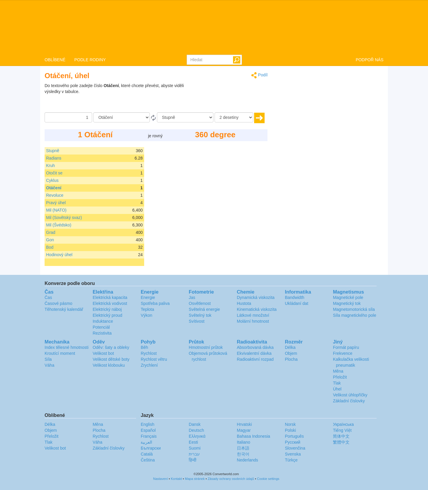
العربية (146, 442)
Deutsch (196, 430)
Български (150, 448)
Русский (292, 442)
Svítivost (196, 321)
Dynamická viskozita (256, 297)
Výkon (146, 315)
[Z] (121, 117)
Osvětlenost (200, 303)
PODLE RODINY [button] (90, 59)
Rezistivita (102, 333)
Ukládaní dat (296, 303)
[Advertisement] (230, 97)
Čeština (148, 460)
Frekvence (342, 353)
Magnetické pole (348, 297)
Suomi (195, 448)
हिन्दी (192, 460)
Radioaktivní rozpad (255, 359)
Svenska (293, 454)
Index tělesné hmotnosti (67, 347)
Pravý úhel (56, 202)
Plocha (291, 359)
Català (146, 454)
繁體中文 (341, 442)
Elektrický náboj (107, 309)
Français (149, 436)
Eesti (193, 442)
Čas (48, 297)
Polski (290, 430)
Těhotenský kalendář (64, 309)
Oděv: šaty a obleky (111, 347)
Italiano (243, 442)
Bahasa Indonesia (253, 436)
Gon (50, 239)
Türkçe (291, 460)
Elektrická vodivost (110, 303)
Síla (48, 359)
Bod (50, 247)
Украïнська (343, 424)
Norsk (290, 424)
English (147, 424)
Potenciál (101, 327)
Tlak (337, 383)
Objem (291, 353)
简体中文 (341, 436)
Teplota (147, 309)
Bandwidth (294, 297)
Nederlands (247, 460)
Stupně (52, 150)
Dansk (195, 424)
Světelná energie (204, 309)
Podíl (259, 75)
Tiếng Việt (342, 430)
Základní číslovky (349, 400)
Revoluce (54, 195)
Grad (50, 232)
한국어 (243, 454)
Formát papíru (346, 347)
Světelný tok (200, 315)
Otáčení (53, 187)
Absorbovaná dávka (255, 347)
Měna (338, 371)
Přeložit (340, 377)
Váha (49, 365)
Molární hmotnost (253, 321)
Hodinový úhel (59, 254)
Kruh (50, 165)
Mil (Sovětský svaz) (64, 217)
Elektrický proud (107, 315)
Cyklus (52, 180)
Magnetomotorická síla (354, 309)
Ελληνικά (197, 436)
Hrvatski (244, 424)
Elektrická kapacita (110, 297)
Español (148, 430)
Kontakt (176, 478)
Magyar (244, 430)
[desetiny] (234, 117)
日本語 (243, 448)
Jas (192, 297)
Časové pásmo (58, 303)
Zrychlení (149, 365)
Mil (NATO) (56, 210)
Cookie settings (268, 478)
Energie (148, 297)
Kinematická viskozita (257, 309)
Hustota (244, 303)
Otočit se (54, 173)
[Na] (185, 117)
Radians (53, 158)
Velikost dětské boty (111, 359)
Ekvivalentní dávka (254, 353)
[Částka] (68, 117)
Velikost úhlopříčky (350, 395)
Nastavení (160, 478)
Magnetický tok (347, 303)
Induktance (103, 321)
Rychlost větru (154, 359)
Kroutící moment (60, 353)
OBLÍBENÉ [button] (55, 59)
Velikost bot (103, 353)
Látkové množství (253, 315)
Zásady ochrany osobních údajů (231, 478)
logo (214, 27)
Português (294, 436)
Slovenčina (295, 448)
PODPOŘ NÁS (369, 59)
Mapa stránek (195, 478)
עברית (194, 454)
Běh (144, 347)
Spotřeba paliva (155, 303)
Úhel (337, 389)
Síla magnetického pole (354, 315)
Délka (290, 347)
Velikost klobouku (109, 365)
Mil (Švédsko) (58, 225)
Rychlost (149, 353)
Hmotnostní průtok (206, 347)
